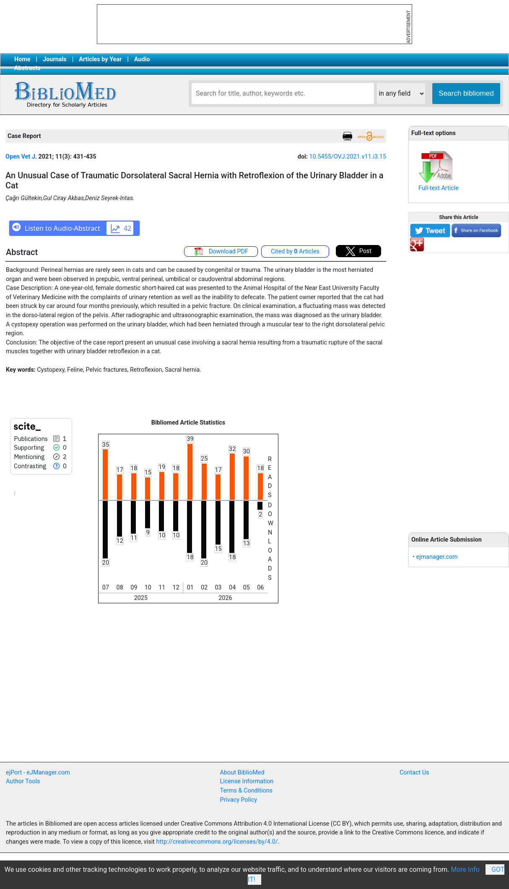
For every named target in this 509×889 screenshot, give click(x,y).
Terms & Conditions (246, 790)
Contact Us (414, 772)
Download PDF (221, 251)
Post (358, 251)
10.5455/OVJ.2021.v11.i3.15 (347, 156)
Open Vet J (20, 156)
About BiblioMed (242, 772)
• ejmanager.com (435, 557)
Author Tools (23, 781)
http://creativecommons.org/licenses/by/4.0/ (217, 841)
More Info (465, 869)
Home (22, 59)
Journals (54, 59)
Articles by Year (100, 59)
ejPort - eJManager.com (38, 772)
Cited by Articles (295, 251)
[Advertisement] (459, 388)
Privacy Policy (238, 799)
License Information (247, 781)
